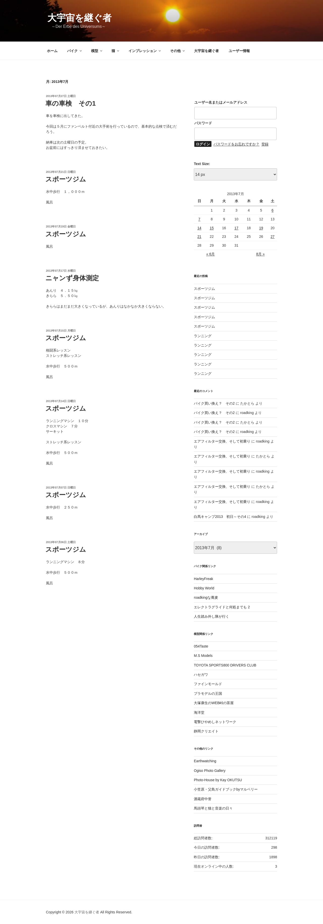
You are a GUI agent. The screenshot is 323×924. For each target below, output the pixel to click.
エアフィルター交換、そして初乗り (222, 441)
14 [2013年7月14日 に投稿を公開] (199, 228)
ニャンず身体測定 (72, 278)
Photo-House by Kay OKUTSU (218, 780)
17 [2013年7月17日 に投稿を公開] (236, 228)
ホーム (52, 51)
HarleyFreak (203, 579)
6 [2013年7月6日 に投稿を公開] (273, 210)
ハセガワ (201, 675)
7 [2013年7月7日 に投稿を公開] (199, 219)
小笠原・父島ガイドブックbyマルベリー (226, 789)
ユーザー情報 (239, 51)
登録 (264, 144)
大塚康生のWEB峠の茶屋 (214, 703)
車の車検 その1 (70, 103)
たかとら (247, 403)
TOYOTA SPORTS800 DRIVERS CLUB (225, 665)
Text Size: (202, 164)
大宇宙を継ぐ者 (79, 18)
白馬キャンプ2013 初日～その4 (220, 517)
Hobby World (204, 588)
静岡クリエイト (206, 731)
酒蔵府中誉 (202, 799)
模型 (97, 51)
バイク (75, 51)
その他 (177, 51)
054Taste (201, 646)
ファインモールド (208, 684)
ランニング (202, 336)
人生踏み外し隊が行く (211, 616)
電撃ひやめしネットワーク (215, 722)
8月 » (260, 254)
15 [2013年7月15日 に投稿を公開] (212, 228)
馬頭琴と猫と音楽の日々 (213, 808)
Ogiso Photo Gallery (209, 771)
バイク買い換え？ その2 (214, 403)
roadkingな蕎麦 (206, 597)
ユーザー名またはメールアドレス (220, 102)
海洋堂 (199, 712)
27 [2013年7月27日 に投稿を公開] (273, 237)
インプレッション (145, 51)
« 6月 (210, 254)
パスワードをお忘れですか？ (236, 144)
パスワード (203, 123)
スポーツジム (65, 179)
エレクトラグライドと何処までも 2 (222, 607)
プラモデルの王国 (208, 693)
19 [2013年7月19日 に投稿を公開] (261, 228)
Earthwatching (205, 761)
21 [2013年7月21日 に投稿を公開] (199, 237)
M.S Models (203, 656)
